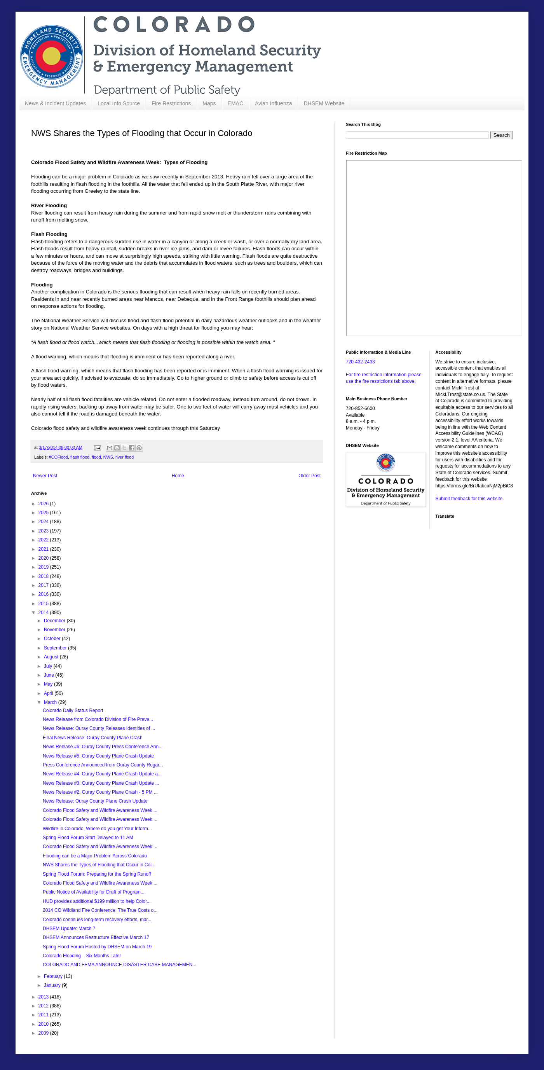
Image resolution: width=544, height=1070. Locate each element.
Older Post (309, 475)
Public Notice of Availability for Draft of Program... (94, 892)
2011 (44, 1015)
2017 (44, 585)
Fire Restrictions (171, 103)
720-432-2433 (360, 362)
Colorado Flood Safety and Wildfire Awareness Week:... (100, 819)
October (53, 638)
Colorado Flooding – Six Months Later (82, 955)
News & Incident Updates (55, 103)
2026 (44, 503)
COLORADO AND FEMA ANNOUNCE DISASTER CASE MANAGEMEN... (119, 964)
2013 (44, 997)
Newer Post (45, 475)
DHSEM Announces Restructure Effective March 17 (96, 937)
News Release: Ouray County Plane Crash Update (95, 801)
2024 (44, 521)
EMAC (235, 103)
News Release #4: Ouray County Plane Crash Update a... (102, 774)
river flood (124, 457)
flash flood (79, 457)
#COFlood (58, 457)
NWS (108, 457)
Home (178, 475)
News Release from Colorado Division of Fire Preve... (98, 719)
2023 (44, 531)
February (54, 976)
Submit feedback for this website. (470, 498)
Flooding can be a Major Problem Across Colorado (95, 856)
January (53, 985)
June (49, 675)
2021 (44, 549)
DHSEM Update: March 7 (69, 928)
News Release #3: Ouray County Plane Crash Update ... (101, 783)
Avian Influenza (273, 103)
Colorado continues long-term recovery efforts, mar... (97, 919)
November (55, 629)
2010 (44, 1024)
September (56, 648)
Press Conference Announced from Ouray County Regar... (103, 765)
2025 (44, 512)
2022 (44, 540)
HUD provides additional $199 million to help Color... (96, 901)
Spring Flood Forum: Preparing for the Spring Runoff (97, 874)
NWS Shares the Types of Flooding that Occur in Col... (99, 865)
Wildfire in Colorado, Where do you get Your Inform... (97, 828)
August (52, 657)
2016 (44, 594)
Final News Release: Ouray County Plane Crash (93, 737)
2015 (44, 603)
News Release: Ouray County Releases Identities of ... (99, 728)
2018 (44, 576)
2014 (44, 612)
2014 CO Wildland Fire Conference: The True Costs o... (100, 910)
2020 (44, 558)
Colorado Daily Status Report (73, 710)
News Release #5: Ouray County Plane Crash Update (98, 756)
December (55, 620)
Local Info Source (119, 103)
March (51, 702)
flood (96, 457)
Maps (209, 103)
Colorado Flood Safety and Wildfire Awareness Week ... (100, 810)
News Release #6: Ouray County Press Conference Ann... (102, 746)
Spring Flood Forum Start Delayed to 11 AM (88, 837)
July (49, 666)
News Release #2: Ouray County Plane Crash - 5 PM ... (100, 792)
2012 (44, 1006)
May (49, 684)
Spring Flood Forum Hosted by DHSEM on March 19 (97, 947)
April (49, 693)
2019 (44, 567)
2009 (44, 1033)
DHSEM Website (323, 103)
